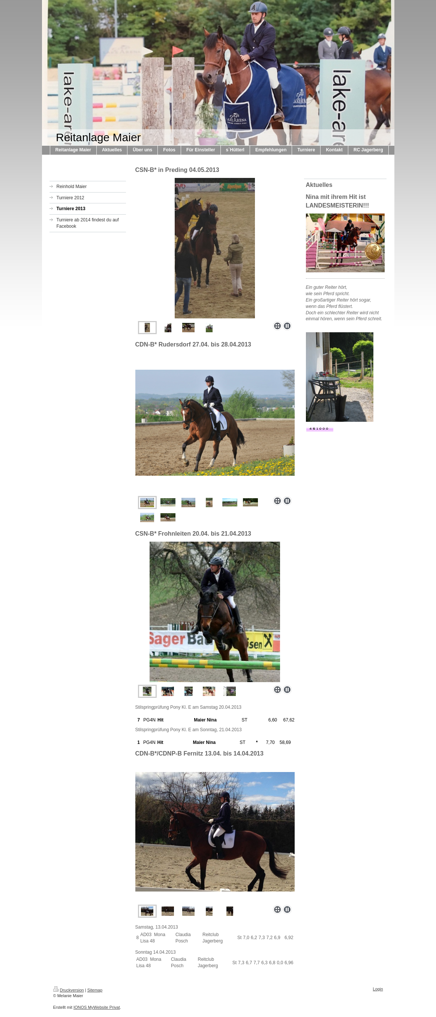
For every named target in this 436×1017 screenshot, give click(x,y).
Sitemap (94, 990)
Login (378, 989)
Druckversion (68, 990)
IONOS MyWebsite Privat (96, 1007)
